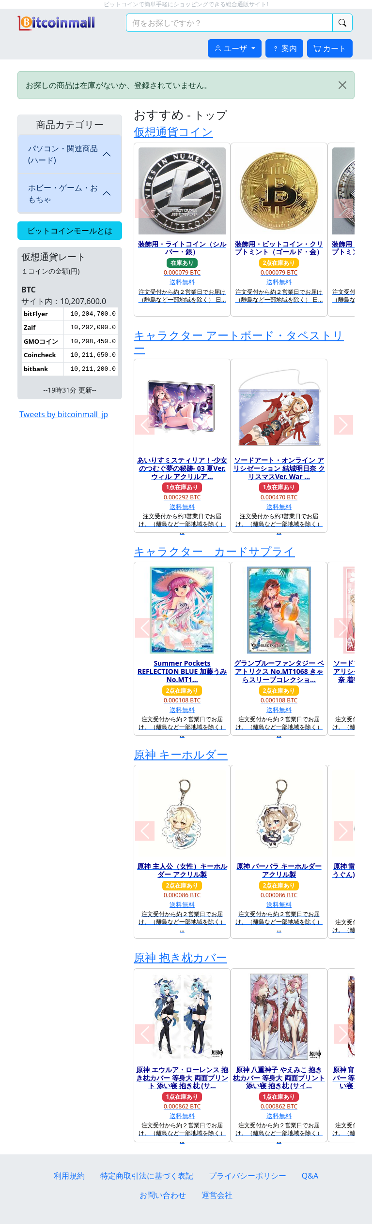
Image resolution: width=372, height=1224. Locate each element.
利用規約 (69, 1175)
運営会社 (217, 1195)
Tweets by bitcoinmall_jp (63, 414)
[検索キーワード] (229, 23)
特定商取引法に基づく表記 (146, 1175)
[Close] (342, 85)
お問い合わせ (163, 1195)
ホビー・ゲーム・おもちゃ (63, 193)
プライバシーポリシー (247, 1175)
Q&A (310, 1175)
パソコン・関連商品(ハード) (63, 154)
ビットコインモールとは (69, 230)
